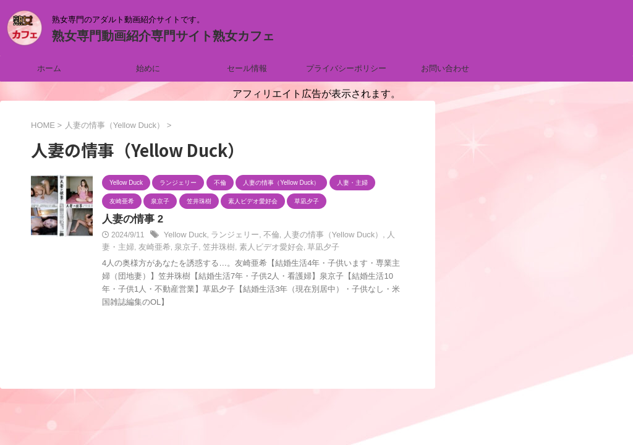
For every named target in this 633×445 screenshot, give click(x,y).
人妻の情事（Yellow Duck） (322, 236)
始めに (148, 68)
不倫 (264, 236)
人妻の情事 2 (130, 219)
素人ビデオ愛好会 (237, 248)
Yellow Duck (184, 236)
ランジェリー (230, 236)
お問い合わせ (445, 68)
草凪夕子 (285, 248)
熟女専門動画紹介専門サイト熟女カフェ (163, 36)
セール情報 (247, 68)
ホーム (49, 68)
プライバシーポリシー (346, 68)
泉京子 (158, 248)
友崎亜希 (128, 248)
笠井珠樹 (188, 248)
